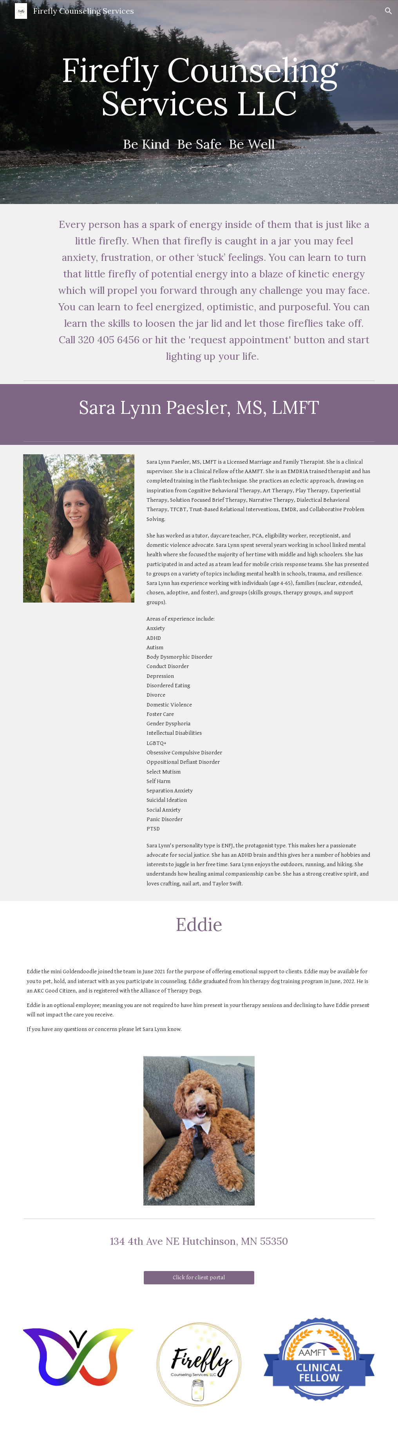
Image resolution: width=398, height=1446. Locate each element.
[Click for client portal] (199, 1278)
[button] (388, 11)
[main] (199, 102)
